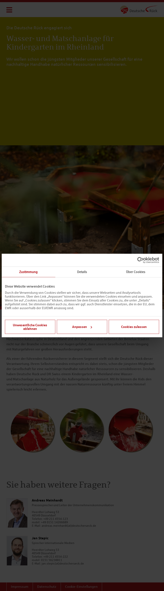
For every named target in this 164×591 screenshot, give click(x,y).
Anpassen (82, 327)
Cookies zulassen (134, 327)
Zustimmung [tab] (28, 272)
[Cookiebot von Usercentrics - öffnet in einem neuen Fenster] (140, 260)
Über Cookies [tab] (135, 272)
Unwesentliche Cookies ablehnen (30, 326)
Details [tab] (82, 272)
